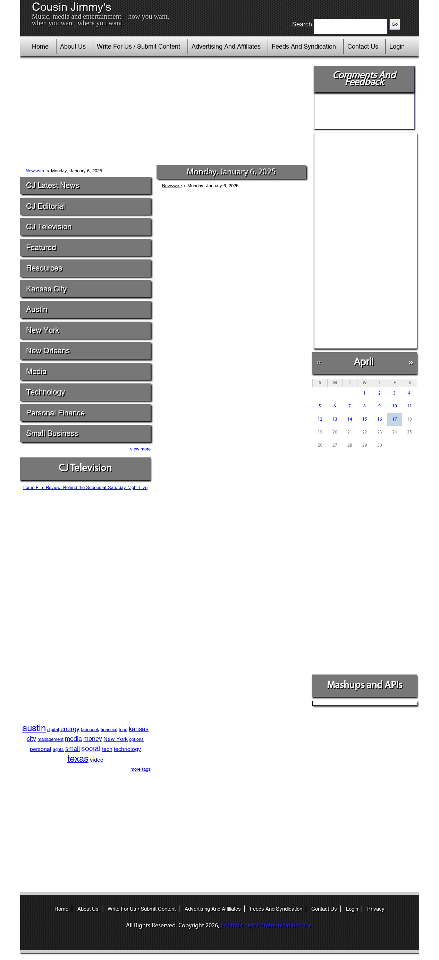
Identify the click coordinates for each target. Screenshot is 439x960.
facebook (90, 729)
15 (364, 419)
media (73, 738)
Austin (36, 309)
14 (349, 419)
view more (140, 449)
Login (397, 46)
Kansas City (46, 288)
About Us (73, 46)
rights (58, 749)
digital (53, 729)
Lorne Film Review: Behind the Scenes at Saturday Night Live (85, 487)
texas (77, 758)
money (92, 738)
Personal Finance (55, 412)
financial (109, 729)
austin (34, 728)
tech (107, 749)
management (50, 739)
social (91, 748)
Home (40, 46)
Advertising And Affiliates (226, 46)
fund (123, 729)
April (363, 361)
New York (42, 330)
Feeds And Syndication (304, 46)
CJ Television (48, 226)
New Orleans (48, 350)
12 (320, 419)
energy (69, 729)
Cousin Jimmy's (71, 6)
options (136, 739)
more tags (140, 769)
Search (302, 24)
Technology (45, 392)
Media (36, 371)
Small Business (52, 433)
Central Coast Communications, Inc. (267, 925)
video (96, 760)
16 (379, 419)
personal (40, 749)
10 (394, 406)
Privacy (376, 909)
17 (394, 419)
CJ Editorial (45, 206)
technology (127, 749)
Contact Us (362, 46)
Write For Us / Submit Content (138, 46)
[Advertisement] (163, 113)
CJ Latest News (52, 185)
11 (409, 406)
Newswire (35, 171)
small (72, 748)
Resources (44, 268)
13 (334, 419)
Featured (41, 247)
